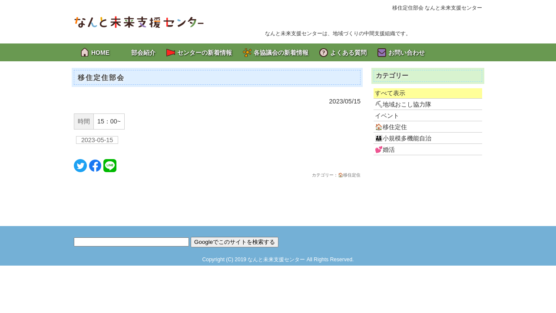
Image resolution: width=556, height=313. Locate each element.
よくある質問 (348, 52)
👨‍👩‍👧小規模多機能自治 (403, 138)
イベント (387, 115)
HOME (100, 52)
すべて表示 (390, 93)
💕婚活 (385, 149)
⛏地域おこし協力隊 (403, 104)
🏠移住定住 (391, 126)
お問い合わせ (406, 52)
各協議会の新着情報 (281, 52)
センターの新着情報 (204, 52)
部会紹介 (143, 52)
